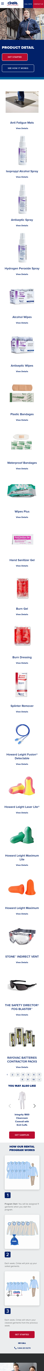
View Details (22, 128)
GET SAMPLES (22, 1134)
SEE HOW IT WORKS (18, 68)
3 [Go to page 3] (17, 1074)
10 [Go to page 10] (34, 1079)
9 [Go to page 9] (27, 1079)
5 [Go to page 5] (28, 1074)
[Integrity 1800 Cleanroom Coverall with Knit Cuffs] (22, 1108)
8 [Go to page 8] (22, 1079)
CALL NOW (28, 4)
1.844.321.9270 (24, 1348)
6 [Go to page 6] (33, 1074)
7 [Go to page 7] (39, 1074)
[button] (34, 1106)
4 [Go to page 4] (23, 1074)
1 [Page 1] (7, 1074)
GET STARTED (15, 57)
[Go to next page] (39, 1079)
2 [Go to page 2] (12, 1074)
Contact (38, 4)
